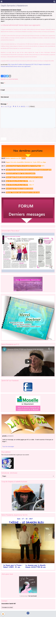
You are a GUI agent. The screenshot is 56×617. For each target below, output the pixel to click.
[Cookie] (3, 614)
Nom (2, 83)
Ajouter (3, 139)
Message (3, 104)
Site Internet (5, 97)
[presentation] (12, 133)
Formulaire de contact (7, 607)
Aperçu (32, 106)
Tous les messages (8, 446)
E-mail (3, 90)
